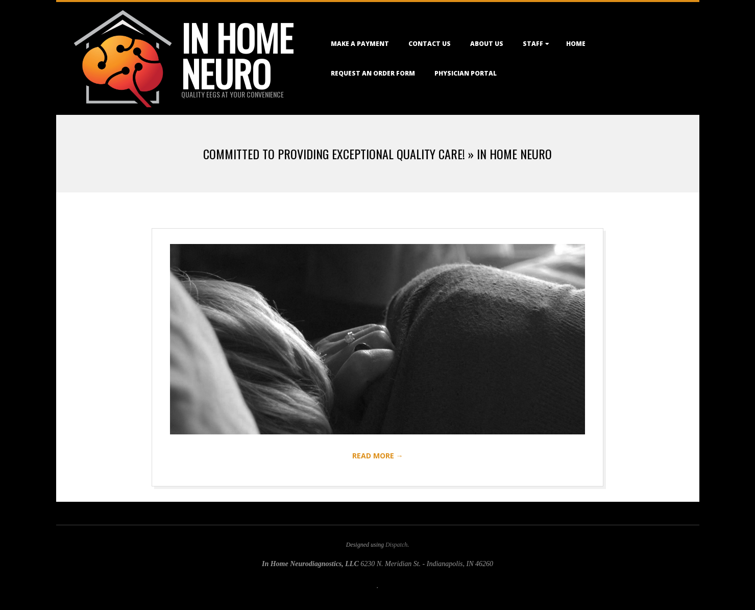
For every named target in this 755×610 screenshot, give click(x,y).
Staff (533, 43)
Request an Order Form (373, 73)
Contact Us (429, 43)
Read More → (377, 455)
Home (576, 43)
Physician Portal (465, 73)
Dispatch (396, 544)
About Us (486, 43)
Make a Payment (360, 43)
